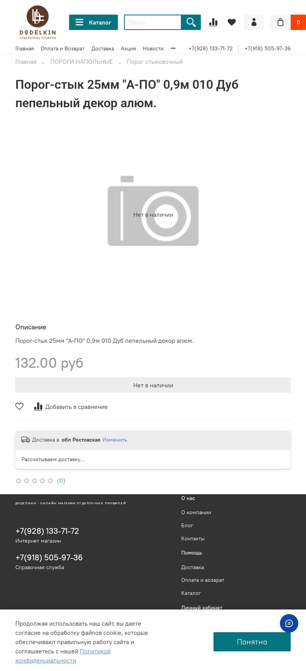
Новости (153, 48)
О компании (196, 512)
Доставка (102, 48)
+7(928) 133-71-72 (211, 48)
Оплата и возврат (202, 579)
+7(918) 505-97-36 (268, 48)
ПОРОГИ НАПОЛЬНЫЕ (81, 61)
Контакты (193, 538)
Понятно (252, 641)
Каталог (93, 22)
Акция (128, 48)
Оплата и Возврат (62, 48)
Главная (24, 48)
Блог (187, 525)
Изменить (115, 439)
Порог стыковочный (155, 61)
